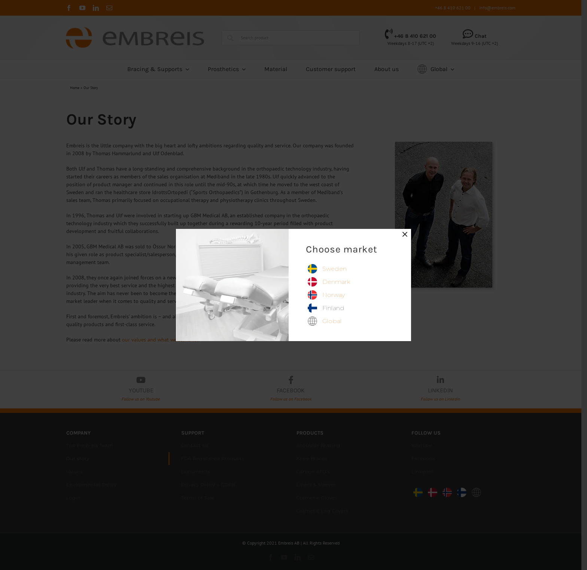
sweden (334, 268)
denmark (336, 281)
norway (333, 294)
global (332, 321)
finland (333, 308)
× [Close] (405, 234)
